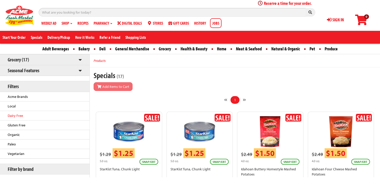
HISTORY (200, 23)
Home (221, 49)
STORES (155, 23)
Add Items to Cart (113, 86)
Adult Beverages (55, 49)
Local (12, 106)
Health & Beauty (194, 49)
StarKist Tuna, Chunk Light (120, 169)
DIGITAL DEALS (129, 23)
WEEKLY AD (48, 23)
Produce (331, 49)
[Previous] (226, 100)
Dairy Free (15, 115)
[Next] (244, 100)
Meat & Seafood (249, 49)
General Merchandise (132, 49)
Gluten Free (16, 125)
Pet (312, 49)
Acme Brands (18, 96)
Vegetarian (16, 153)
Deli (102, 49)
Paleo (12, 144)
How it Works (84, 37)
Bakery (84, 49)
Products (100, 60)
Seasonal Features (23, 70)
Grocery (165, 49)
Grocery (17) (18, 59)
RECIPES (82, 23)
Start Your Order (14, 37)
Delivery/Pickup (58, 37)
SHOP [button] (67, 23)
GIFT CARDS (178, 23)
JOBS (215, 23)
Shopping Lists (135, 37)
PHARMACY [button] (103, 23)
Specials (36, 37)
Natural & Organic (285, 49)
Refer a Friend (109, 37)
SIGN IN (335, 20)
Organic (14, 134)
